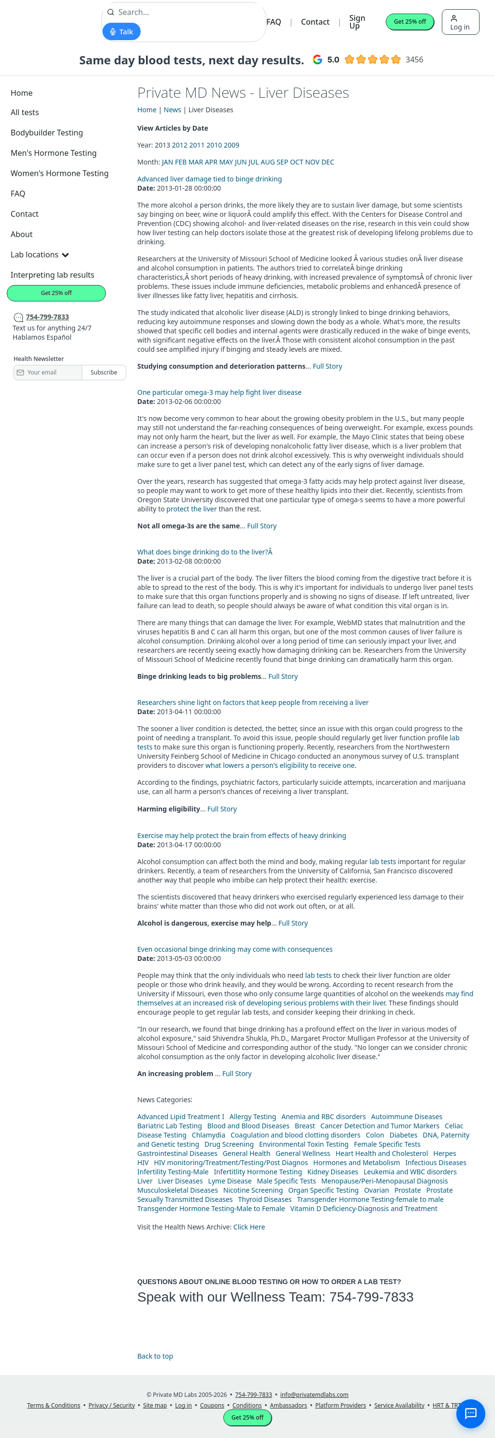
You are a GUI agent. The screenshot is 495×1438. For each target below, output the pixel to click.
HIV (143, 1162)
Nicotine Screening (253, 1190)
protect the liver (191, 508)
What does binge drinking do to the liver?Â (205, 551)
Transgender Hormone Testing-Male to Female (211, 1208)
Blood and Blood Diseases (248, 1125)
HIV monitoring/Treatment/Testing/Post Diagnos (231, 1162)
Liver (145, 1180)
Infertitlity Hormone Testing (258, 1171)
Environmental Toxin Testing (304, 1144)
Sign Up (357, 22)
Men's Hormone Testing (54, 153)
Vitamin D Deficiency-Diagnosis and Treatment (365, 1208)
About (21, 234)
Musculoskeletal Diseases (177, 1190)
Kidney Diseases (333, 1171)
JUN (241, 161)
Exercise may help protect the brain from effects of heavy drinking (241, 835)
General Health (247, 1153)
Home (22, 93)
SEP (282, 161)
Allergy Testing (253, 1116)
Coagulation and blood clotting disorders (296, 1134)
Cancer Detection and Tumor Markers (379, 1125)
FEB (181, 161)
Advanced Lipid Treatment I (180, 1116)
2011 (197, 145)
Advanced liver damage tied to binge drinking (209, 178)
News (172, 109)
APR (211, 161)
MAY (226, 161)
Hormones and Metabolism (356, 1162)
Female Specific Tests (387, 1144)
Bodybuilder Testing (47, 132)
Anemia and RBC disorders (323, 1116)
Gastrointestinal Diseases (177, 1153)
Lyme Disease (230, 1180)
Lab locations (40, 254)
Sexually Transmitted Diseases (185, 1199)
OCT (297, 161)
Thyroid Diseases (265, 1199)
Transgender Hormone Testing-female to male (370, 1199)
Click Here (249, 1226)
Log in (459, 23)
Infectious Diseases (435, 1162)
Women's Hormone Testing (60, 173)
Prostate (407, 1190)
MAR (196, 161)
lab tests (382, 861)
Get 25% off (410, 21)
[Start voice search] (121, 31)
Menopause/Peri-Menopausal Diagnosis (384, 1180)
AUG (268, 161)
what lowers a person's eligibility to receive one (280, 765)
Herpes (444, 1153)
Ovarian (376, 1190)
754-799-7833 (371, 1296)
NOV (312, 161)
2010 (214, 145)
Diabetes (404, 1134)
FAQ (273, 22)
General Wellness (303, 1153)
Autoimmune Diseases (406, 1116)
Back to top (155, 1356)
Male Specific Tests (286, 1180)
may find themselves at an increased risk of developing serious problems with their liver (305, 998)
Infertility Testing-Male (173, 1171)
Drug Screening (229, 1144)
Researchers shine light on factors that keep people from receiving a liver (253, 702)
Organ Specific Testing (323, 1190)
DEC (328, 161)
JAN (167, 161)
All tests (25, 112)
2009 (231, 145)
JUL (253, 161)
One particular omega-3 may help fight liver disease (219, 392)
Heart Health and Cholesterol (381, 1153)
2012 (180, 145)
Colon (375, 1134)
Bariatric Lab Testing (169, 1125)
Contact (315, 22)
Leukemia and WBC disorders (410, 1171)
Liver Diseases (180, 1180)
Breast (305, 1125)
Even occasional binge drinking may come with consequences (235, 949)
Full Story (327, 366)
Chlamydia (208, 1134)
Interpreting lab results (52, 275)
